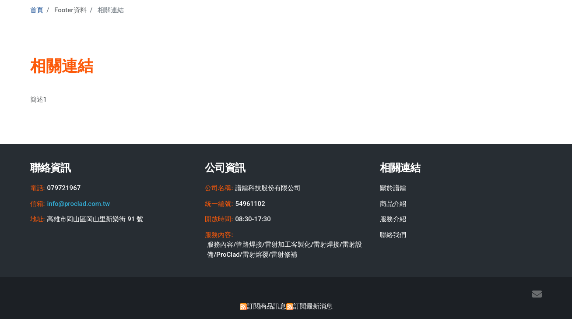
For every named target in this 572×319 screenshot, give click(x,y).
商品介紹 (393, 204)
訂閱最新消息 (313, 306)
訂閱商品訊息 (266, 306)
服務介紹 (393, 219)
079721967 (64, 188)
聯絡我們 (393, 235)
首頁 (36, 10)
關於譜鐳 (393, 188)
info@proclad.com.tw (78, 204)
